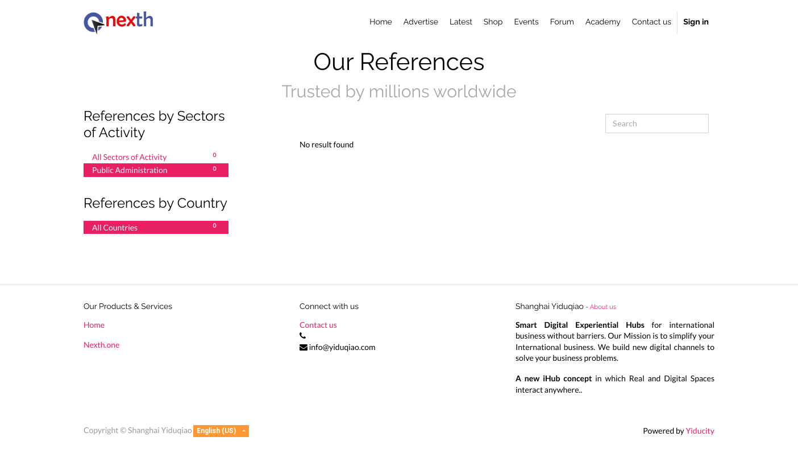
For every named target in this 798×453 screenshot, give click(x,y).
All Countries (156, 227)
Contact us (318, 325)
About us (603, 307)
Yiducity (699, 430)
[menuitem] (381, 22)
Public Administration (156, 169)
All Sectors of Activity (156, 156)
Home (94, 325)
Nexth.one (101, 344)
